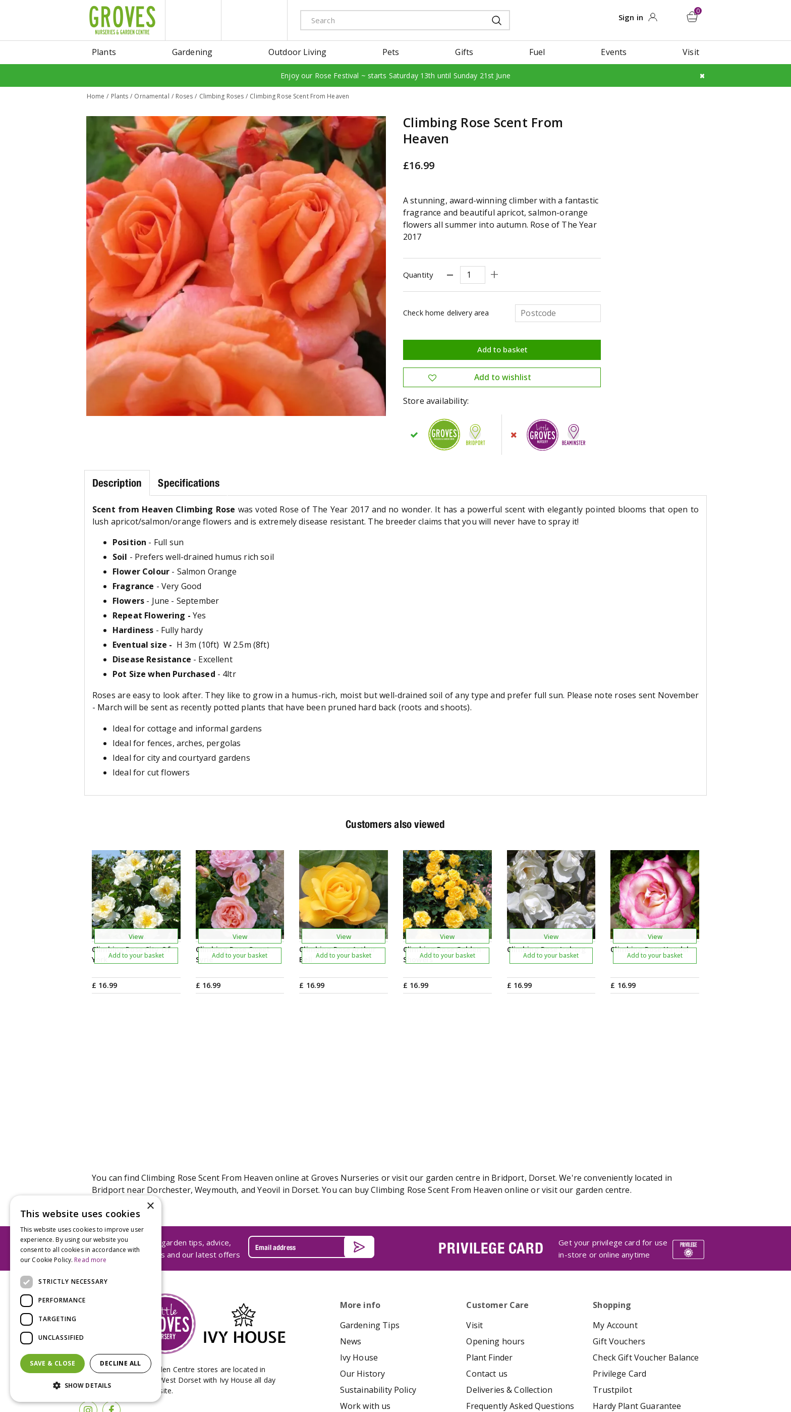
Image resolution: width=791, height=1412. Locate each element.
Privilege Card (619, 1248)
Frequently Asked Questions (520, 1280)
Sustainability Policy (378, 1264)
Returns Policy (620, 1296)
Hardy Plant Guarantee (637, 1280)
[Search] (389, 20)
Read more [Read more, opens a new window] (90, 1260)
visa (699, 1375)
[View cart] (692, 16)
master (676, 1375)
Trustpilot (612, 1264)
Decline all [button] (120, 1363)
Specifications (188, 482)
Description (117, 482)
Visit (474, 1200)
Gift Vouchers (619, 1216)
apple (608, 1375)
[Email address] (311, 1121)
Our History (362, 1248)
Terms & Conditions (372, 1374)
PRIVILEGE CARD (490, 1123)
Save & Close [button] (52, 1363)
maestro (654, 1375)
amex (586, 1375)
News (351, 1216)
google (631, 1375)
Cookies (467, 1374)
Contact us (486, 1248)
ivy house (254, 20)
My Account (615, 1200)
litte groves (193, 20)
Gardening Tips (370, 1200)
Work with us (365, 1280)
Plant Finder (489, 1232)
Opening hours (495, 1216)
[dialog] (85, 1298)
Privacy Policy (427, 1374)
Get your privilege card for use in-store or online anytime (612, 1123)
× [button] (150, 1206)
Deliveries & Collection (509, 1264)
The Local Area (495, 1296)
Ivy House (359, 1232)
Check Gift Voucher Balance (646, 1232)
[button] (85, 1386)
